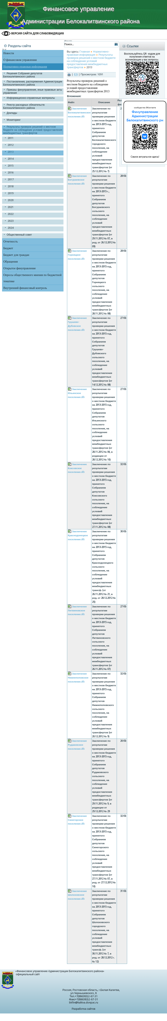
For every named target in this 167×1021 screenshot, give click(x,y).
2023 (11, 220)
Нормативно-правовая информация (25, 66)
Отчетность (10, 241)
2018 (11, 186)
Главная (85, 51)
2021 (11, 207)
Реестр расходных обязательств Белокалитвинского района (23, 106)
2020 (11, 200)
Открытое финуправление (19, 268)
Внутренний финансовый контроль (25, 288)
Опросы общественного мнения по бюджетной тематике (32, 278)
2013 (11, 151)
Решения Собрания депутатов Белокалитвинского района (22, 75)
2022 (11, 214)
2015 (11, 165)
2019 (11, 193)
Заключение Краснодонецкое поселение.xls (78, 535)
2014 (11, 158)
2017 (11, 179)
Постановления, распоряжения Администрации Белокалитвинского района (32, 83)
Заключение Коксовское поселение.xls (77, 468)
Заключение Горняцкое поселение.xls (77, 254)
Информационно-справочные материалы (31, 97)
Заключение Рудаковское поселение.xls (77, 744)
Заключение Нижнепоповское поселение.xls (78, 677)
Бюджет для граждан (16, 255)
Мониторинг (14, 119)
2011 (11, 138)
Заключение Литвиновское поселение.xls (77, 610)
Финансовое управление (78, 8)
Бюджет (8, 248)
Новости (8, 53)
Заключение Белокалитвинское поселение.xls (79, 112)
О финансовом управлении (20, 60)
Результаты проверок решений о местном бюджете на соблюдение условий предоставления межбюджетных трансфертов (32, 130)
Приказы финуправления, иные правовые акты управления (32, 91)
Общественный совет (19, 234)
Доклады (12, 113)
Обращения (10, 261)
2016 (11, 172)
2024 (11, 227)
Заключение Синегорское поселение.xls (77, 819)
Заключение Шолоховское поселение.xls (77, 895)
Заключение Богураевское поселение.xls (77, 179)
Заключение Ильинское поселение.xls (77, 393)
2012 (11, 145)
